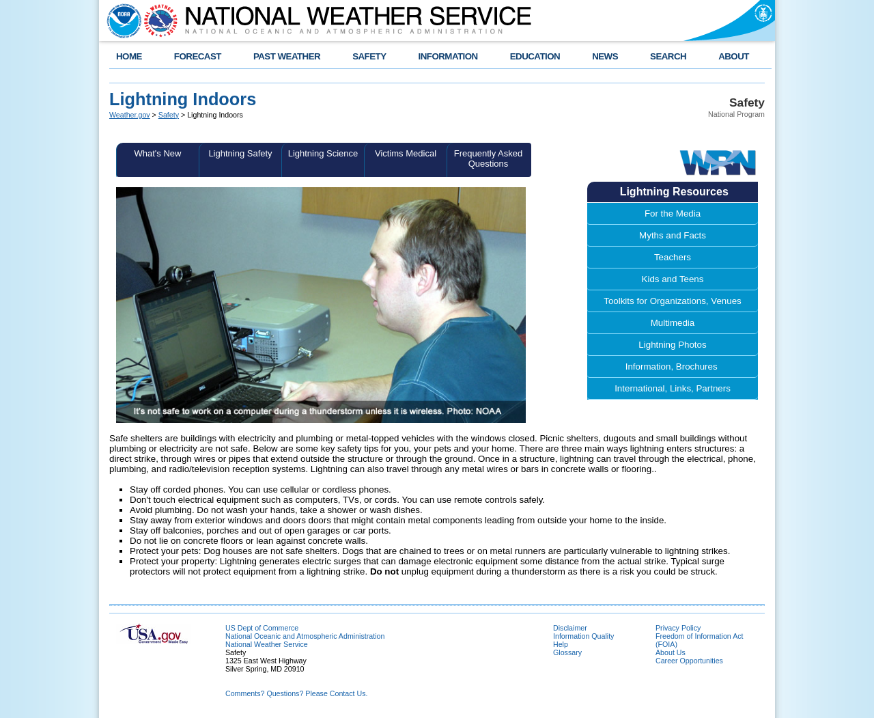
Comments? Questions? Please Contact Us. (296, 693)
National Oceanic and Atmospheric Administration (304, 636)
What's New (158, 153)
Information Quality (583, 636)
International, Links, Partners (673, 388)
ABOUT (733, 56)
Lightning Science (323, 153)
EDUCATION (535, 56)
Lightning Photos (672, 345)
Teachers (672, 257)
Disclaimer (570, 628)
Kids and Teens (673, 279)
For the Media (673, 213)
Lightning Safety (240, 153)
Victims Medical (405, 153)
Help (560, 644)
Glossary (567, 652)
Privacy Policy (678, 628)
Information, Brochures (672, 366)
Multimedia (672, 323)
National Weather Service (266, 644)
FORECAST (197, 56)
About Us (671, 652)
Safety (168, 115)
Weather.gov (129, 115)
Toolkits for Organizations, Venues (673, 301)
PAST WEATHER (286, 56)
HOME (129, 56)
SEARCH (668, 56)
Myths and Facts (672, 235)
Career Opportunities (689, 661)
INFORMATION (448, 56)
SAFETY (369, 56)
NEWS (605, 56)
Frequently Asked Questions (488, 158)
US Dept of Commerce (261, 628)
